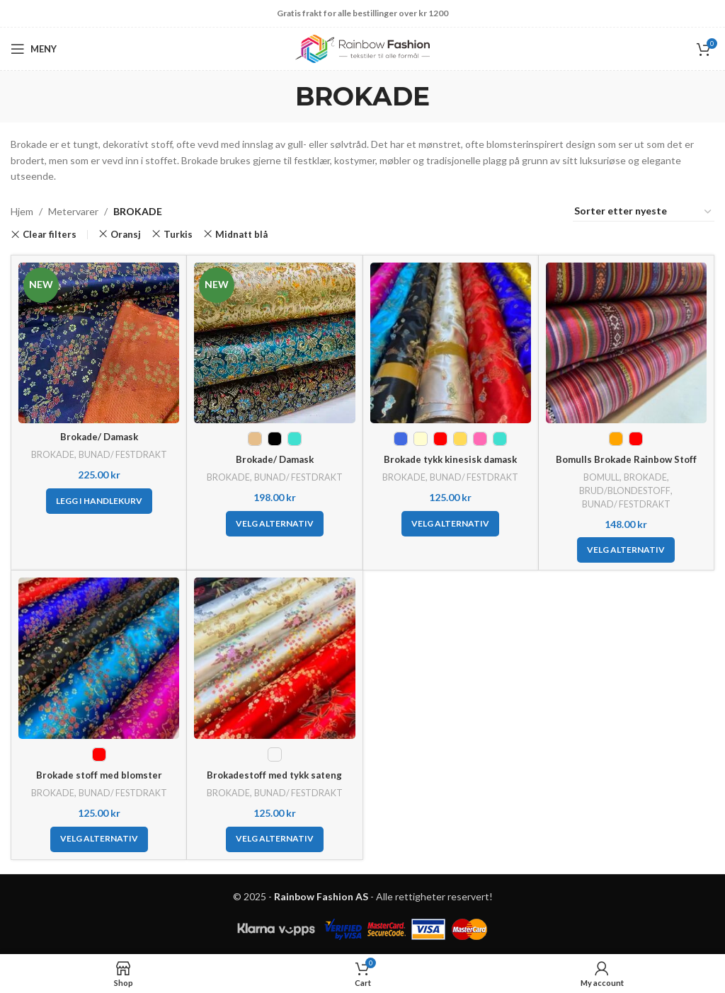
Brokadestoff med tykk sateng (274, 775)
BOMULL (601, 477)
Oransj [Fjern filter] (125, 234)
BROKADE (51, 454)
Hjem (22, 211)
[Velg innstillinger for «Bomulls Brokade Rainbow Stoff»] (626, 550)
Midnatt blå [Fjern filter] (241, 234)
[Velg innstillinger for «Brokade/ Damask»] (275, 523)
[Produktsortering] (643, 212)
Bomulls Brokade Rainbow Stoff (626, 459)
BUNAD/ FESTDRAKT (123, 454)
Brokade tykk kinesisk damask (450, 459)
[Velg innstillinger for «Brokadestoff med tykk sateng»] (275, 839)
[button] (99, 501)
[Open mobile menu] (34, 49)
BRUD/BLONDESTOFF (625, 490)
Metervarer (73, 211)
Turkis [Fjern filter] (178, 234)
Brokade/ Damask (99, 436)
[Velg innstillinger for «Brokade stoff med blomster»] (99, 839)
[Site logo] (362, 48)
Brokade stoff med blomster (99, 775)
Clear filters (49, 234)
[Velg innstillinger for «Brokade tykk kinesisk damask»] (450, 523)
